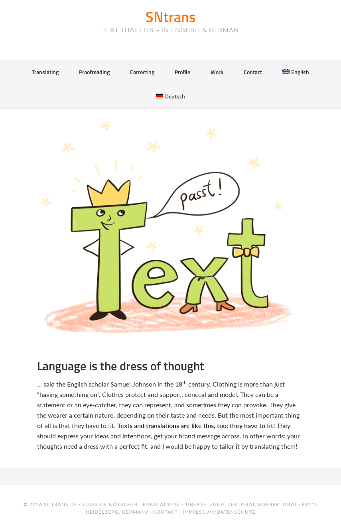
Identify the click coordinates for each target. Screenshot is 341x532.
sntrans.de (60, 504)
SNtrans (171, 16)
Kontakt (165, 512)
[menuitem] (296, 72)
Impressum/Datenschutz (219, 512)
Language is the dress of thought (120, 366)
